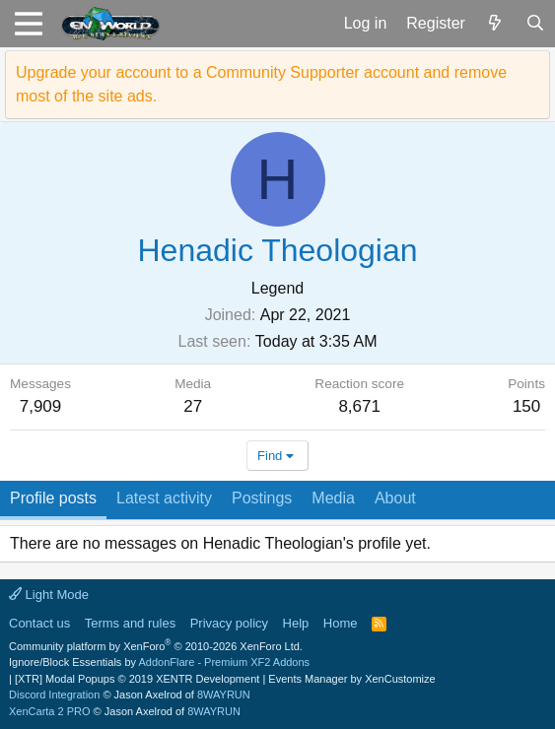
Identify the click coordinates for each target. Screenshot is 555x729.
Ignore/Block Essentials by (159, 662)
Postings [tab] (262, 498)
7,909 (41, 406)
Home (340, 623)
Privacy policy (229, 623)
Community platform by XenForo (156, 646)
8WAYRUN (223, 694)
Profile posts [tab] (53, 498)
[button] (28, 23)
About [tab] (395, 498)
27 (192, 406)
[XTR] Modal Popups (137, 679)
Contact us (39, 623)
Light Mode (49, 594)
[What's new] (495, 23)
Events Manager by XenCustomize (351, 679)
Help (296, 623)
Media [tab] (333, 498)
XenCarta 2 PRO (50, 711)
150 (526, 406)
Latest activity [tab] (164, 498)
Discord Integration (54, 694)
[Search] (535, 23)
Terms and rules (130, 623)
